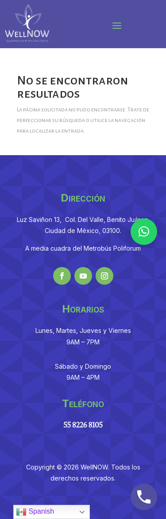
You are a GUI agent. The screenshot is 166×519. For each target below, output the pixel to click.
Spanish (35, 512)
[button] (144, 231)
